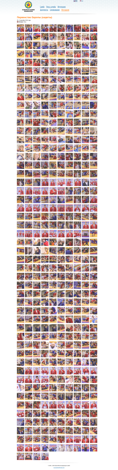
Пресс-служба (51, 6)
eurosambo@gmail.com (59, 467)
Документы (44, 9)
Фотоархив (65, 9)
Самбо (42, 6)
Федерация (62, 6)
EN (82, 0)
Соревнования (55, 9)
